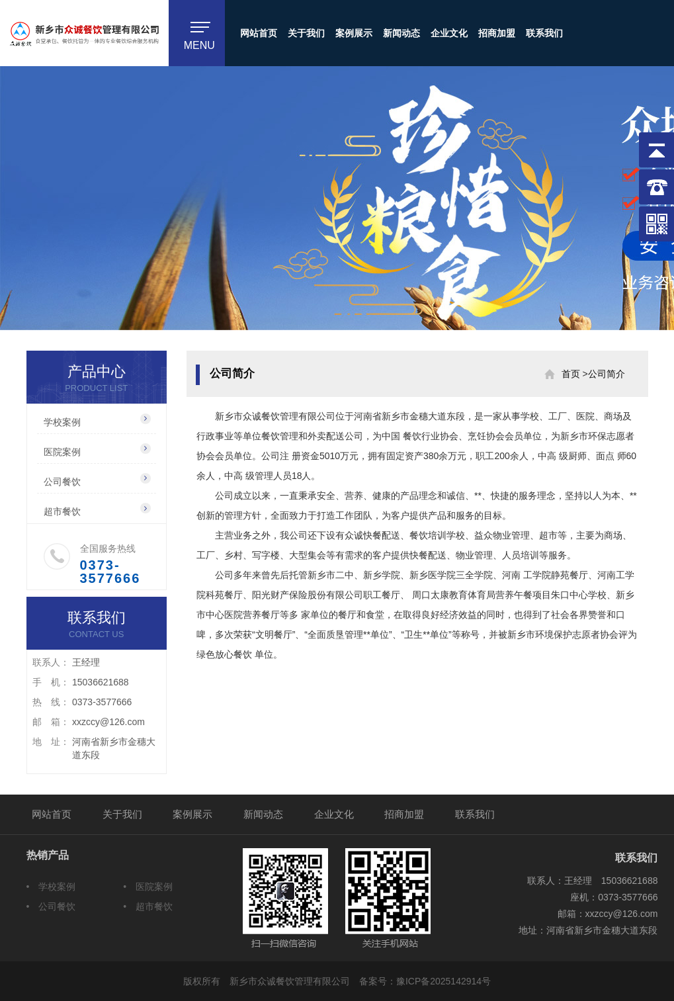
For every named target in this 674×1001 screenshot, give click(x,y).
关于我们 (306, 33)
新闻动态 (401, 33)
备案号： (425, 981)
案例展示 (353, 33)
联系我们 (544, 33)
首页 (571, 374)
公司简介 (606, 374)
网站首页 (258, 33)
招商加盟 (496, 33)
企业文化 (449, 33)
